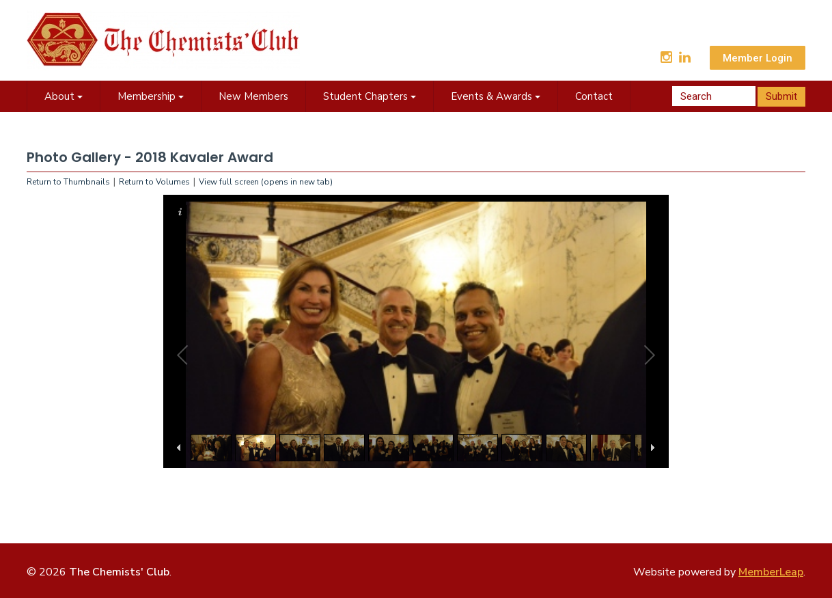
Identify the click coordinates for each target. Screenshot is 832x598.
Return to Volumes (154, 181)
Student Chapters (369, 96)
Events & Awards (495, 96)
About (63, 96)
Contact (594, 96)
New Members (253, 96)
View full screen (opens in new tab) (266, 181)
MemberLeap (770, 572)
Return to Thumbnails (68, 181)
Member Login (757, 58)
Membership (150, 96)
